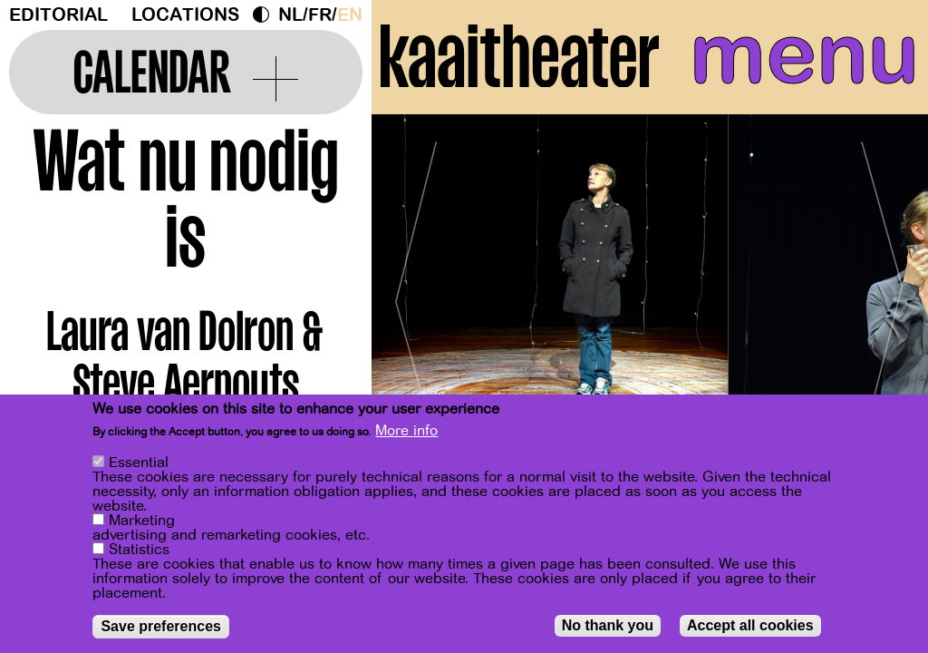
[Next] (882, 294)
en (349, 15)
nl (290, 15)
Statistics (139, 550)
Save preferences (161, 627)
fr (320, 15)
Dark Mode (265, 14)
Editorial (58, 15)
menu (804, 54)
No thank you (607, 626)
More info (406, 431)
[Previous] (417, 294)
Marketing (142, 521)
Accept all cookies (750, 626)
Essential (139, 463)
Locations (185, 15)
